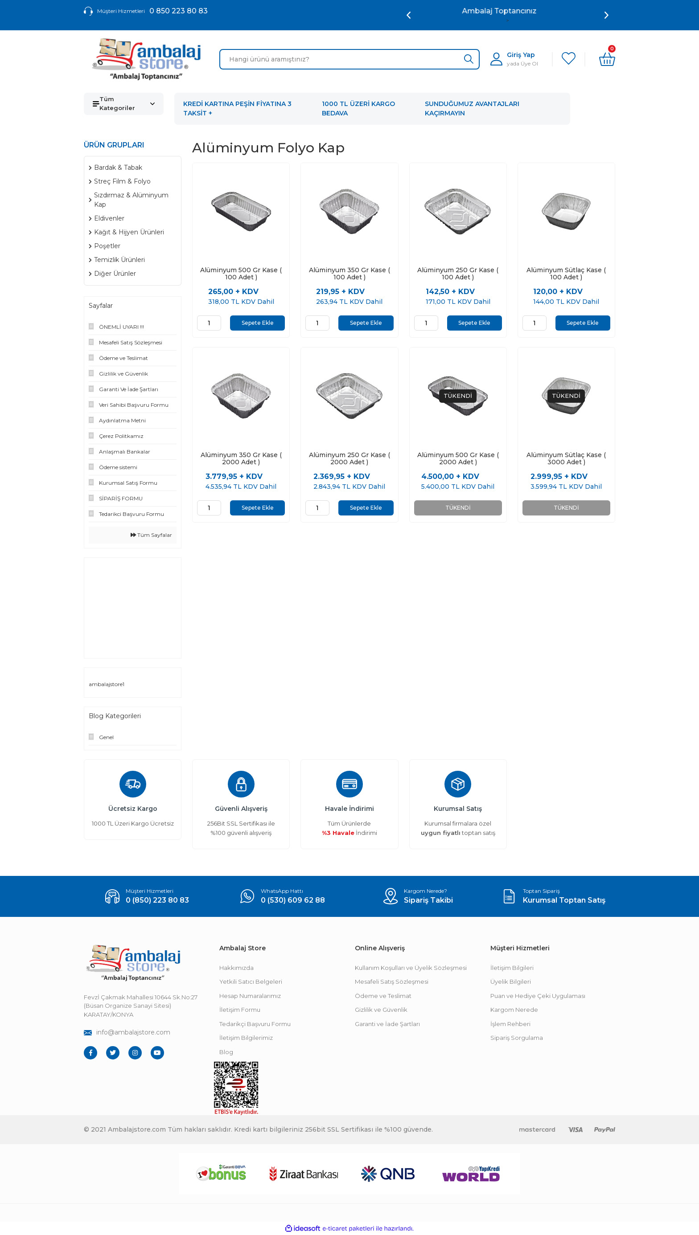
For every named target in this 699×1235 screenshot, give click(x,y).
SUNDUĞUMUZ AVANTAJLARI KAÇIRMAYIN (472, 108)
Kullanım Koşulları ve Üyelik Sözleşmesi (411, 967)
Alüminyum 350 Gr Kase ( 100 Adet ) (349, 273)
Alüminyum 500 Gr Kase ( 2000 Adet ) (458, 459)
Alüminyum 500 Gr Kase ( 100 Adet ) (241, 273)
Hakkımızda (236, 967)
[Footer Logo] (133, 963)
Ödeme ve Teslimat (383, 995)
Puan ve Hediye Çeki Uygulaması (537, 995)
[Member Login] (514, 59)
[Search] (349, 59)
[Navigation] (124, 104)
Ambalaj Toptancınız (507, 11)
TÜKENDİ (458, 508)
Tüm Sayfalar (151, 535)
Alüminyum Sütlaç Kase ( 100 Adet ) (566, 273)
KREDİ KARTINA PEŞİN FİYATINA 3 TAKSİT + (237, 108)
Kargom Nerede (514, 1009)
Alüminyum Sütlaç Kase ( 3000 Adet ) (566, 459)
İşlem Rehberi (510, 1023)
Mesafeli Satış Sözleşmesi (391, 981)
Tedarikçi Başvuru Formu (255, 1023)
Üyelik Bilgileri (510, 981)
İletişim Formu (239, 1009)
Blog (226, 1051)
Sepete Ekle (258, 322)
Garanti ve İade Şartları (387, 1023)
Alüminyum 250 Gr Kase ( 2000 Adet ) (349, 459)
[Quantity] (209, 323)
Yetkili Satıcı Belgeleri (250, 981)
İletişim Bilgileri (512, 967)
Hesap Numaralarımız (250, 995)
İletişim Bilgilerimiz (246, 1037)
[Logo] (146, 59)
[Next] (606, 15)
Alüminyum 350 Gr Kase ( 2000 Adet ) (241, 459)
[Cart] (607, 59)
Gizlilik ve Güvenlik (381, 1009)
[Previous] (409, 15)
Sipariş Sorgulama (516, 1037)
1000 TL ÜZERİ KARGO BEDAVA (358, 108)
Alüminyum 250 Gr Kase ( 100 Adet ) (457, 273)
